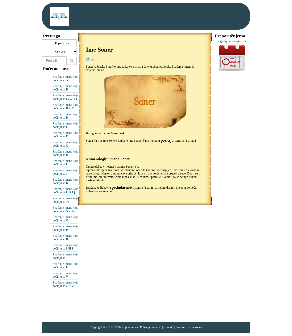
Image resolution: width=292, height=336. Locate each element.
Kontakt (168, 327)
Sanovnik (196, 327)
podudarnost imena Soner (133, 187)
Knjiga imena (129, 327)
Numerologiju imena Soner (108, 159)
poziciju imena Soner (178, 140)
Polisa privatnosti (150, 327)
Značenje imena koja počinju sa (65, 78)
